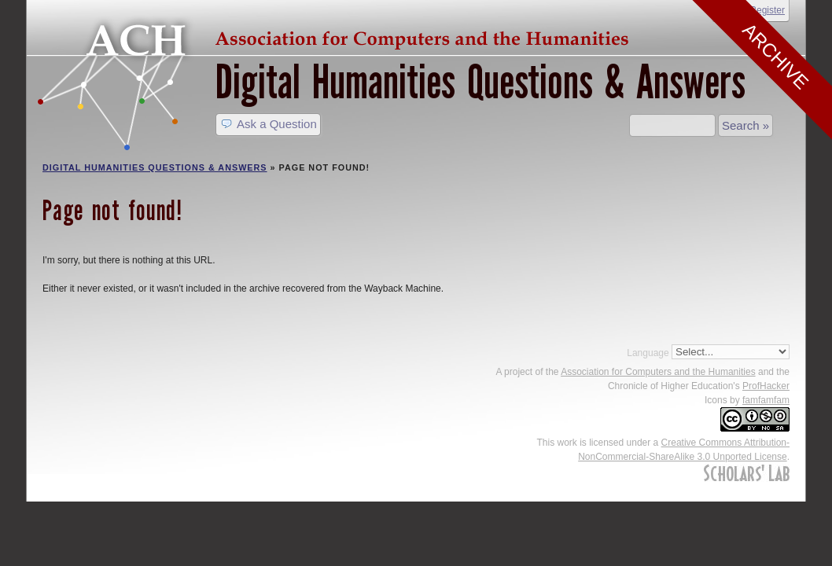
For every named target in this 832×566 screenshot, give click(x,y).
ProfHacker (766, 385)
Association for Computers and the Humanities (658, 371)
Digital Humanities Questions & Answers (480, 82)
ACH (337, 36)
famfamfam (766, 400)
